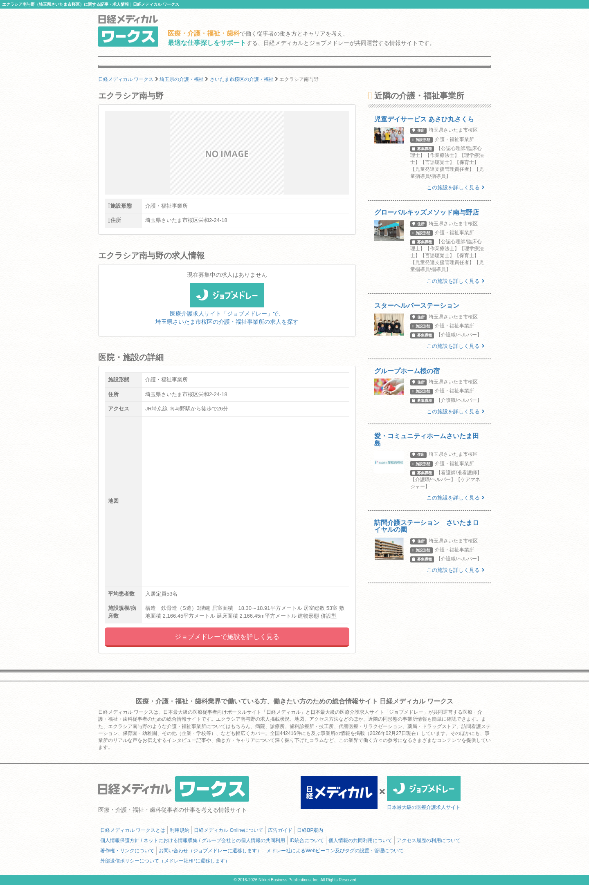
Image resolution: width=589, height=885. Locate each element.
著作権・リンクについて (127, 851)
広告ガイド (280, 830)
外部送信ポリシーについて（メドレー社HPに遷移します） (165, 861)
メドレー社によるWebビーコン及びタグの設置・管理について (335, 851)
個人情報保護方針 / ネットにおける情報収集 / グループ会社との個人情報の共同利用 (192, 840)
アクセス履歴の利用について (429, 840)
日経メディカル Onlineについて (228, 830)
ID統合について (307, 840)
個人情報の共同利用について (360, 840)
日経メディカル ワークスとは (132, 830)
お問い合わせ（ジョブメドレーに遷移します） (210, 851)
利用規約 (179, 830)
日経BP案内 (310, 830)
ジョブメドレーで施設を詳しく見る (227, 636)
